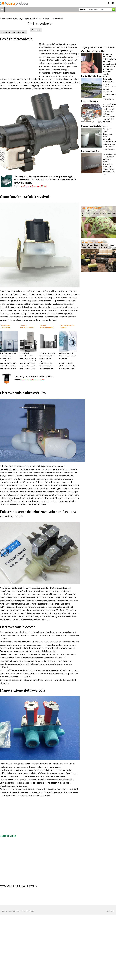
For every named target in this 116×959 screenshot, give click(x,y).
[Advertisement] (26, 16)
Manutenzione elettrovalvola (22, 690)
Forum (83, 9)
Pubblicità (109, 911)
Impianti (27, 18)
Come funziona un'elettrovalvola (25, 196)
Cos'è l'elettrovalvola (16, 39)
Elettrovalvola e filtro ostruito (23, 393)
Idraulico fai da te (41, 18)
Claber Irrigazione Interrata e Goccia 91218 (33, 376)
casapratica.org (15, 18)
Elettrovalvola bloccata (17, 627)
